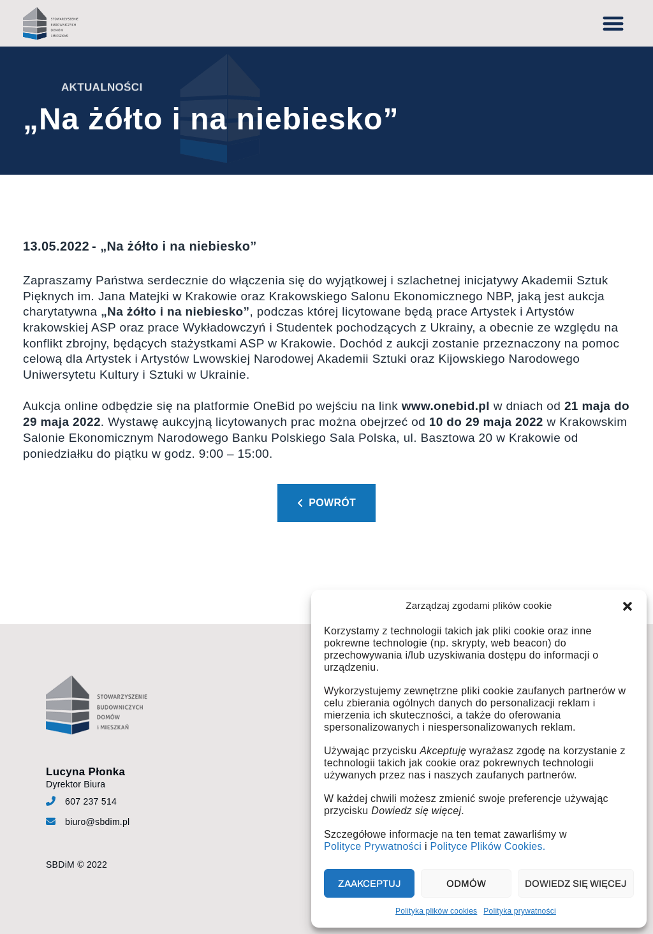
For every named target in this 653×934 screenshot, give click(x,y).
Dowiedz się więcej (576, 884)
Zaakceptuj (369, 884)
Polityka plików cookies (436, 911)
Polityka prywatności (519, 911)
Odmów (466, 884)
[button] (627, 606)
